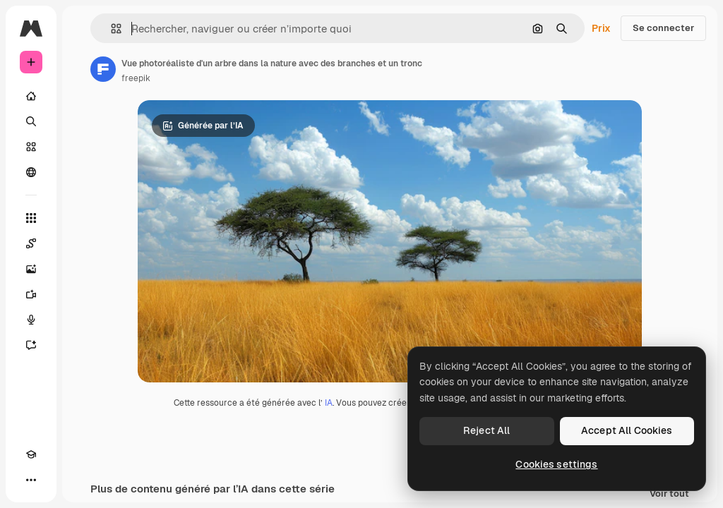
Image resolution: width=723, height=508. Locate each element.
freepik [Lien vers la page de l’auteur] (135, 78)
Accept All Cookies (627, 430)
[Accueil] (31, 96)
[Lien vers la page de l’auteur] (103, 69)
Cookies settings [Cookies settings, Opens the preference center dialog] (556, 464)
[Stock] (31, 146)
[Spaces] (31, 243)
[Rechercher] (31, 121)
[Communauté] (31, 172)
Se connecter (663, 28)
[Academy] (31, 454)
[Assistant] (31, 345)
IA (329, 403)
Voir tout (669, 494)
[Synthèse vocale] (31, 319)
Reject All (486, 430)
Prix (601, 28)
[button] (110, 28)
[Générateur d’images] (31, 269)
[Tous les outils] (31, 218)
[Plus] (31, 479)
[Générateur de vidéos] (31, 294)
